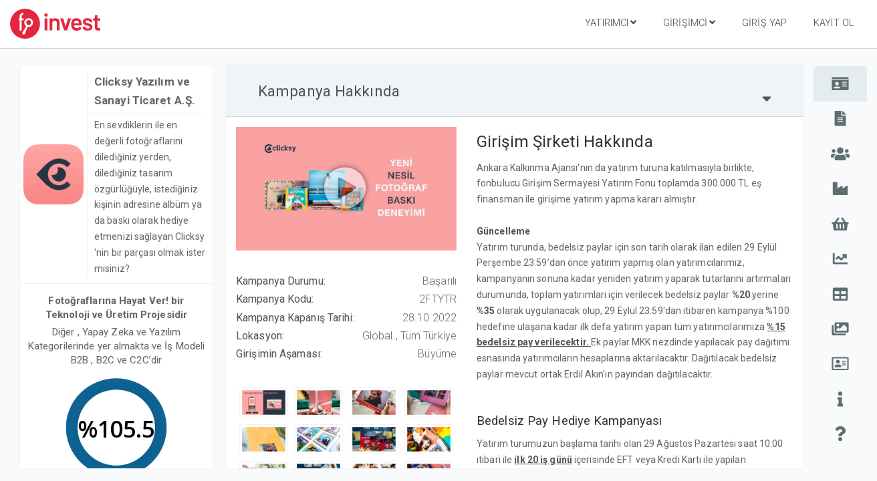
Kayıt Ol (833, 23)
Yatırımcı (610, 23)
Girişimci (689, 23)
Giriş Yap (764, 23)
